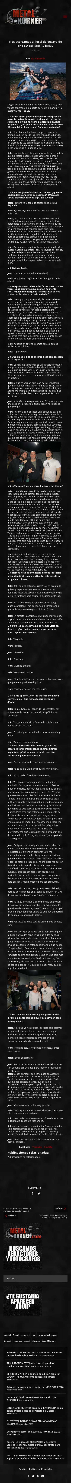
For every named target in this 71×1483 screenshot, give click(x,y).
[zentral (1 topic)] (7, 1335)
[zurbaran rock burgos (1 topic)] (47, 1335)
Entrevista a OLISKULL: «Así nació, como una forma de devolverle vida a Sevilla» (34, 1354)
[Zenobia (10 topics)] (7, 1340)
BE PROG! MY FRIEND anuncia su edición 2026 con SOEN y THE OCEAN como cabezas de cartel (33, 1375)
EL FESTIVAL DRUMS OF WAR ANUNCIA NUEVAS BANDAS (32, 1422)
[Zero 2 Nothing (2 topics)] (48, 1340)
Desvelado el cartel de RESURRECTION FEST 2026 (33, 1431)
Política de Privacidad (40, 1468)
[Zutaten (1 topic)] (36, 1340)
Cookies (23, 1468)
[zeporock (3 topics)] (18, 1340)
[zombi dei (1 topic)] (25, 1335)
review (20, 119)
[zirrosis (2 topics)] (27, 1340)
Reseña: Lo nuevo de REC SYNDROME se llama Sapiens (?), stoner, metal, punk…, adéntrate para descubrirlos (33, 1444)
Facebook (24, 1146)
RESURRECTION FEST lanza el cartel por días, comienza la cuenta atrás (31, 1364)
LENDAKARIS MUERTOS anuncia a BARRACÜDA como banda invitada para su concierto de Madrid (35, 1409)
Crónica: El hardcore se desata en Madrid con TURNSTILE (31, 1399)
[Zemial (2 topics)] (16, 1335)
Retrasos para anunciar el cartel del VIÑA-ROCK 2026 (35, 1387)
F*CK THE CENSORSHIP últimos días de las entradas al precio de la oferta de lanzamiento (35, 1457)
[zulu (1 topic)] (33, 1335)
